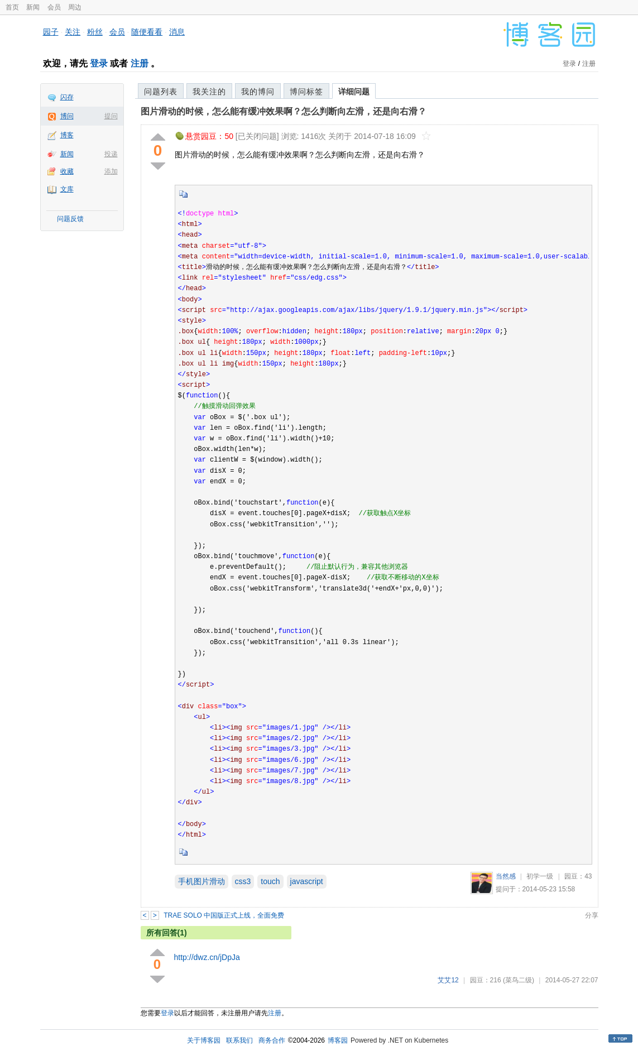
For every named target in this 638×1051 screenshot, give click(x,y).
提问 (111, 116)
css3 (243, 881)
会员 (54, 7)
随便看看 (146, 31)
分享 (591, 915)
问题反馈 (70, 219)
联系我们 (239, 1040)
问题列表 (161, 91)
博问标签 (306, 91)
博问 (67, 116)
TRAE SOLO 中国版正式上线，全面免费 (224, 915)
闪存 (67, 97)
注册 (139, 63)
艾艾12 (448, 980)
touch (270, 881)
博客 (67, 135)
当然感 (506, 876)
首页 (12, 7)
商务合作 (271, 1040)
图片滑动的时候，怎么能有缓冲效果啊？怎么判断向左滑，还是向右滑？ (283, 111)
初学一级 (539, 876)
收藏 (67, 171)
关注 (72, 31)
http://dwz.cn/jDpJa (207, 957)
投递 (111, 154)
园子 (51, 31)
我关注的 (209, 91)
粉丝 (95, 31)
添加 (111, 171)
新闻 (33, 7)
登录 (99, 63)
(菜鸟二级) (518, 980)
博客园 (338, 1040)
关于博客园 (203, 1040)
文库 (67, 189)
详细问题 (354, 91)
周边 (74, 7)
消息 (177, 31)
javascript (306, 881)
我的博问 (258, 91)
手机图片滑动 (201, 881)
